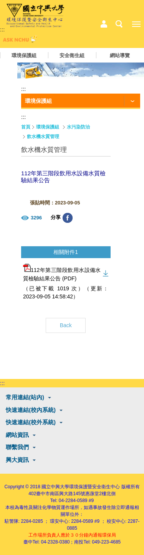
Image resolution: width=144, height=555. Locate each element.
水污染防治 (78, 127)
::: (2, 29)
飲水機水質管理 (43, 136)
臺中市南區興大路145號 (60, 493)
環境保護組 (24, 55)
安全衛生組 (72, 55)
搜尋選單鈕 (119, 24)
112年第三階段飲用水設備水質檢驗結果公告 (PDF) (62, 272)
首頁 (25, 127)
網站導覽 (120, 55)
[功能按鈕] (80, 101)
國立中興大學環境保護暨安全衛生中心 (80, 486)
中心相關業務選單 (103, 24)
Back (66, 325)
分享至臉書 (68, 218)
